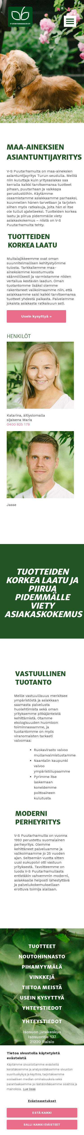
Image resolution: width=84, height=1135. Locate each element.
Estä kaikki (42, 1112)
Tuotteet (42, 945)
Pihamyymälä (42, 966)
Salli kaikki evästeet (42, 1124)
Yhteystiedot (42, 1007)
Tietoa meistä (42, 987)
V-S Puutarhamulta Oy (20, 17)
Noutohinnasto (42, 956)
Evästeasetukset (42, 1101)
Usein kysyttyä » (36, 316)
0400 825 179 (18, 424)
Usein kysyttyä (42, 997)
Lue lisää (29, 1089)
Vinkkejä (42, 976)
